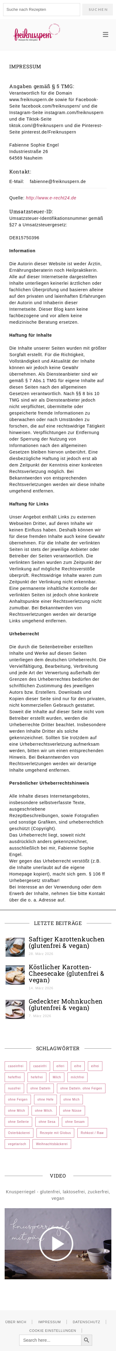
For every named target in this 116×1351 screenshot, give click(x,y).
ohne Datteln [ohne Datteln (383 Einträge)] (40, 1088)
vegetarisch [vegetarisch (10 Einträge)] (17, 1144)
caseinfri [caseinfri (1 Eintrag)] (40, 1066)
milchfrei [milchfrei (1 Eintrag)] (77, 1077)
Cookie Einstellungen (52, 1330)
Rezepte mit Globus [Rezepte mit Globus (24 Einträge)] (55, 1133)
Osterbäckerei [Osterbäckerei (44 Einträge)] (19, 1133)
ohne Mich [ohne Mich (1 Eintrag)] (71, 1099)
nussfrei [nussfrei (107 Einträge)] (14, 1088)
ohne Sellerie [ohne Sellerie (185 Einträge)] (18, 1121)
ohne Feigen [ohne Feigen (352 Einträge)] (18, 1099)
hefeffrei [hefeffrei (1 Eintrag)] (14, 1077)
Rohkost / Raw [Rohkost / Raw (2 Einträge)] (92, 1133)
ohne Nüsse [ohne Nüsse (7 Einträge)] (72, 1110)
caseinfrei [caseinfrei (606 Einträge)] (16, 1066)
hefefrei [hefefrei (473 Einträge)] (37, 1077)
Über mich (15, 1322)
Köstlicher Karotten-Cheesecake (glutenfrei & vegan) (67, 973)
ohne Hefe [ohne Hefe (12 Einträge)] (45, 1099)
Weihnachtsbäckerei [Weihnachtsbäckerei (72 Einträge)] (51, 1144)
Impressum (49, 1322)
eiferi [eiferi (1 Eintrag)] (61, 1066)
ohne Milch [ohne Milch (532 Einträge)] (16, 1110)
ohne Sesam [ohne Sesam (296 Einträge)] (75, 1121)
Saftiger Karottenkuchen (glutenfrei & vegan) (67, 942)
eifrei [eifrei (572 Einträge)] (95, 1066)
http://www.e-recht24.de (51, 197)
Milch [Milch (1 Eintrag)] (57, 1077)
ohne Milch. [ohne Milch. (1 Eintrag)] (44, 1110)
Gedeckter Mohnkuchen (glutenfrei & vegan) (66, 1004)
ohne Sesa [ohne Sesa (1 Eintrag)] (47, 1121)
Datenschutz (86, 1322)
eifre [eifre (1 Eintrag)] (77, 1066)
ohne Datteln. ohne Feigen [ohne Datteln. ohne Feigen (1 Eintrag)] (81, 1088)
